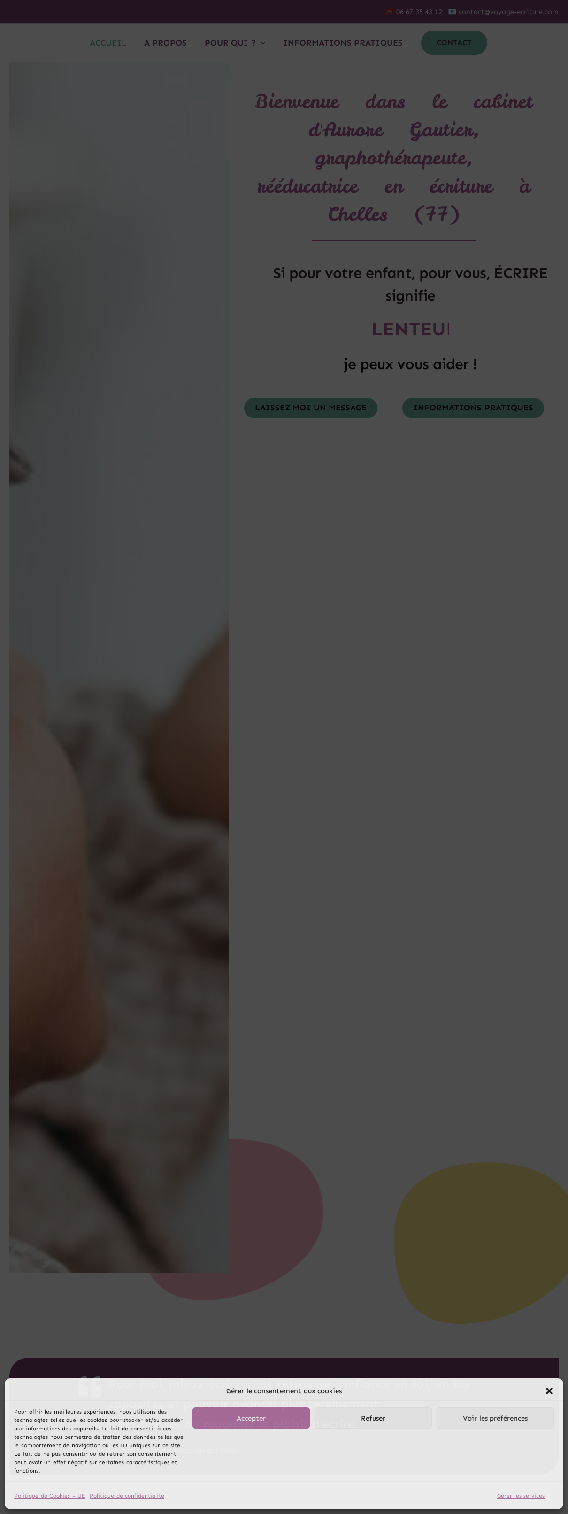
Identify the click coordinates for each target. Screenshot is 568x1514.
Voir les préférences (495, 1418)
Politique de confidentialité (127, 1495)
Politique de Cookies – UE (49, 1495)
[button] (549, 1391)
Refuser (373, 1418)
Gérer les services (521, 1495)
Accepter (251, 1418)
